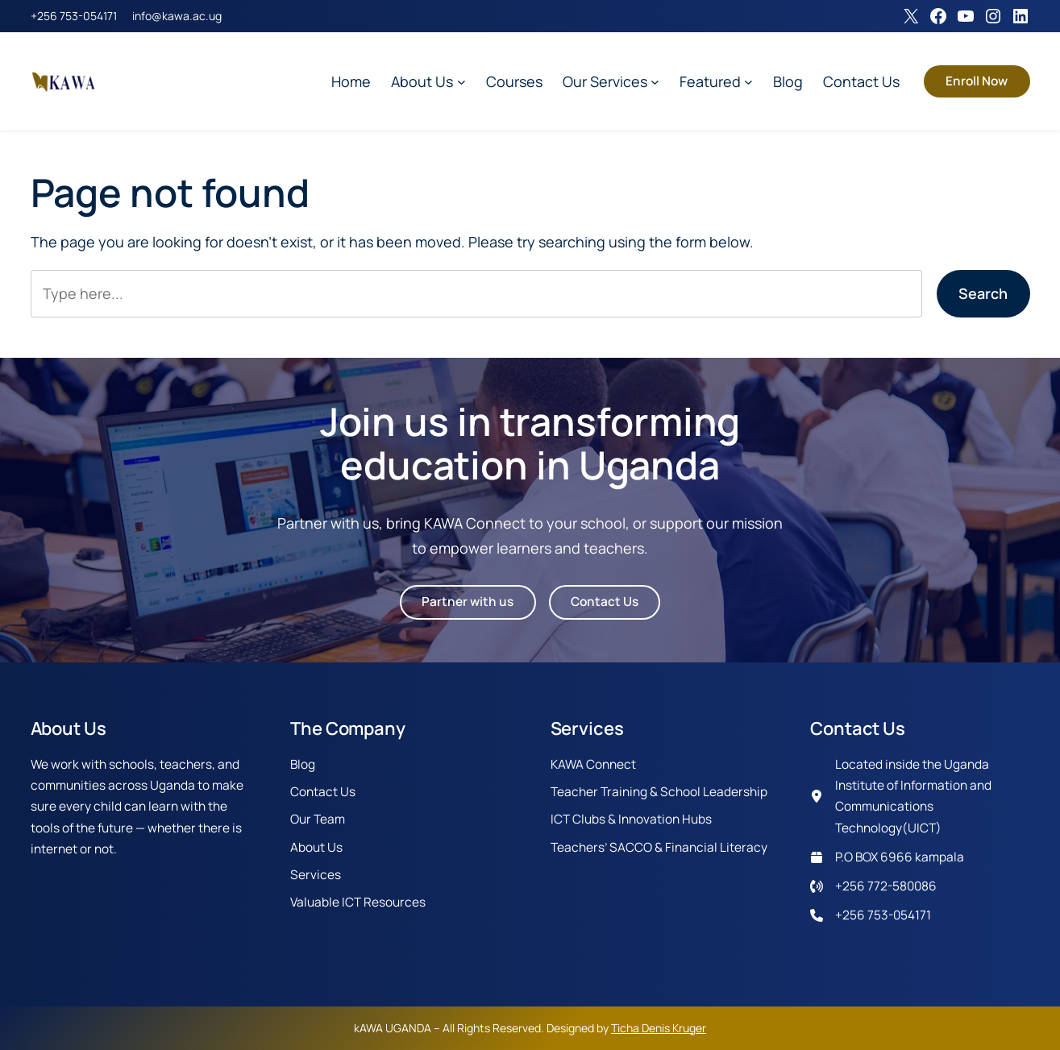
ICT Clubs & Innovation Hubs (631, 819)
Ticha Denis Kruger (658, 1027)
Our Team (317, 819)
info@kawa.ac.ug (177, 15)
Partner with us (467, 601)
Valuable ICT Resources (358, 902)
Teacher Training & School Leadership (659, 791)
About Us (316, 847)
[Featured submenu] (748, 81)
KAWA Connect (593, 764)
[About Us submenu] (461, 81)
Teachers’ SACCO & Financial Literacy (659, 847)
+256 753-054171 (74, 15)
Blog (302, 764)
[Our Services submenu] (655, 81)
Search (983, 293)
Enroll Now (977, 81)
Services (315, 874)
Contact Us (604, 601)
